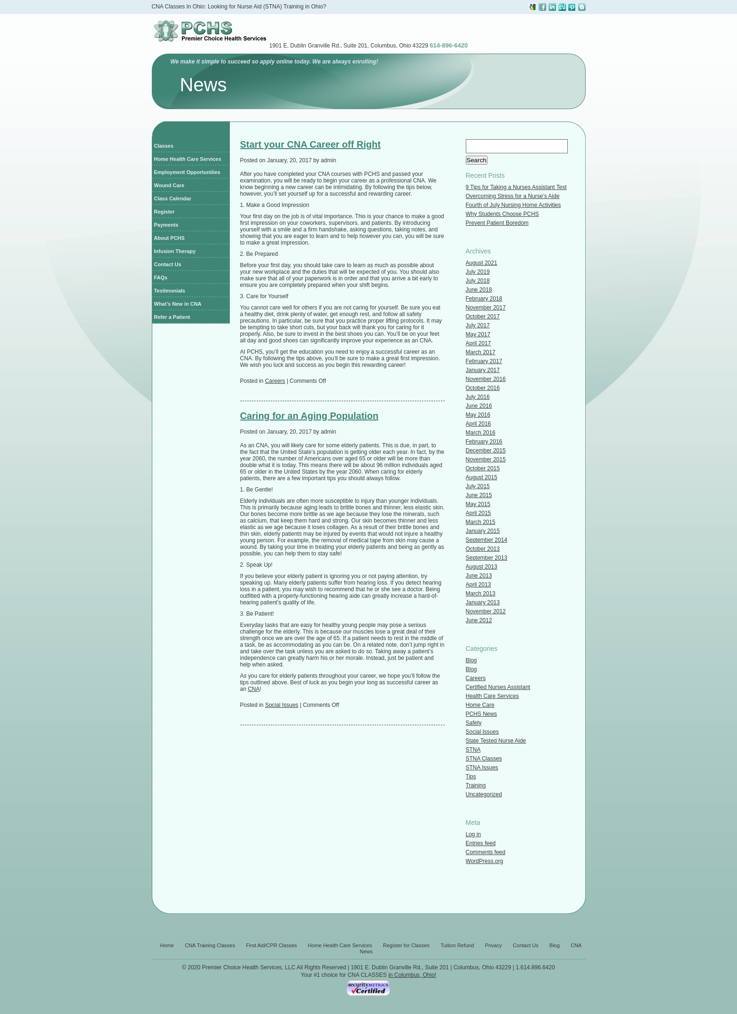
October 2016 (483, 388)
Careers (275, 381)
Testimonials (169, 290)
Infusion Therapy (175, 251)
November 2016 (486, 379)
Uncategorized (484, 794)
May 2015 (478, 504)
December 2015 (486, 450)
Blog (471, 660)
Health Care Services (492, 696)
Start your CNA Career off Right (310, 144)
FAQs (161, 277)
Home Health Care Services (187, 159)
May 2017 (478, 334)
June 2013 (479, 575)
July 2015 (478, 486)
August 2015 (481, 477)
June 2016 (479, 406)
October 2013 (483, 549)
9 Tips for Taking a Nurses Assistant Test (516, 187)
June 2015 (479, 495)
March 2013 (480, 593)
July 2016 (478, 397)
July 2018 (478, 280)
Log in (473, 834)
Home (167, 945)
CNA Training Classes (210, 945)
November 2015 (486, 459)
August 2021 (481, 263)
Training (476, 785)
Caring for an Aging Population (309, 416)
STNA (473, 749)
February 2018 (484, 298)
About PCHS (169, 238)
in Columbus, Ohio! (412, 975)
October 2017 (483, 316)
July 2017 (478, 325)
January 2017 (483, 370)
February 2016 (484, 441)
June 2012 (479, 620)
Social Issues (281, 705)
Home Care (480, 705)
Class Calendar (172, 198)
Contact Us (167, 264)
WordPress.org (484, 861)
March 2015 (480, 522)
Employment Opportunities (187, 172)
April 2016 (478, 423)
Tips (471, 776)
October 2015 (483, 468)
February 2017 (484, 361)
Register (164, 211)
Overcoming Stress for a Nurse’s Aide (513, 196)
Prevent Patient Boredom (497, 223)
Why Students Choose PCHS (502, 214)
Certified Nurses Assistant (498, 687)
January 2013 (483, 602)
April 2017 (478, 343)
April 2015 (478, 513)
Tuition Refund (457, 945)
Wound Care (169, 185)
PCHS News (481, 714)
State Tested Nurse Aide (496, 740)
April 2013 (478, 584)
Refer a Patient (172, 317)
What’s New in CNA (178, 304)
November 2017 (486, 307)
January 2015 (483, 531)
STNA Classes (484, 758)
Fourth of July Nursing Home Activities (513, 205)
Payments (166, 225)
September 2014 (487, 540)
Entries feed (481, 843)
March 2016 (480, 432)
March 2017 (480, 352)
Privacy (493, 945)
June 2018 (479, 289)
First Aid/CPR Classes (271, 945)
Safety (474, 723)
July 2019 (478, 272)
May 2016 (478, 415)
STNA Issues (482, 767)
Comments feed (486, 852)
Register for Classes (406, 945)
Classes (164, 146)
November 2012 (486, 611)
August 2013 (481, 566)
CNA (253, 689)
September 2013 (487, 558)
